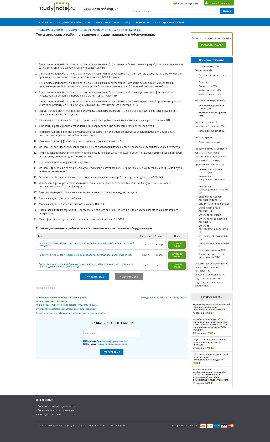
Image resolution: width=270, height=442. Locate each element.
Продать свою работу (72, 22)
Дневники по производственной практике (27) (213, 189)
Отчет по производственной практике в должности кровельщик (66, 309)
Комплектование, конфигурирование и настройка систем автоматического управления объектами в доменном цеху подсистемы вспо (210, 374)
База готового (106, 22)
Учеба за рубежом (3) (210, 90)
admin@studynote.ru (188, 3)
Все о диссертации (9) (206, 122)
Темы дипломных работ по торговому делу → (164, 297)
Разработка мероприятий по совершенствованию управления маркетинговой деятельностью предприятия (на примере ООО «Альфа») (210, 324)
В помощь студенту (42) (207, 66)
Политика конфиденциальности (56, 406)
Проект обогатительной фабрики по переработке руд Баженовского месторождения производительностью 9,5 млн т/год (86, 265)
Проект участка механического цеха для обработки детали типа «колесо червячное (86, 254)
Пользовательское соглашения (112, 344)
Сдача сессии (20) (208, 86)
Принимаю (106, 341)
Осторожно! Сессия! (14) (207, 160)
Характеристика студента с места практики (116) (212, 256)
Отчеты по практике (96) (211, 214)
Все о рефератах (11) (205, 137)
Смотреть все (129, 276)
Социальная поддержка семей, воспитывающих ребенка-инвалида (209, 342)
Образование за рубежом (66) (210, 156)
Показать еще (94, 276)
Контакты (142, 22)
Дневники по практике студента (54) (210, 171)
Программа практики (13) (212, 250)
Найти (227, 11)
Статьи (43, 22)
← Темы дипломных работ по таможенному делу (61, 297)
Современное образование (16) (211, 263)
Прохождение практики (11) (209, 164)
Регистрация (111, 352)
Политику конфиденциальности (112, 341)
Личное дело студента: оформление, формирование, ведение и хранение (71, 313)
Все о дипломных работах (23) (210, 100)
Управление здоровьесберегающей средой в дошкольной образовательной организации (212, 307)
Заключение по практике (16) (214, 203)
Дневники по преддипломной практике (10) (212, 179)
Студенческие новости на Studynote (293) (208, 284)
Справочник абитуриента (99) (210, 274)
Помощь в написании (169, 22)
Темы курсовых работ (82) (212, 130)
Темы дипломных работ (50, 29)
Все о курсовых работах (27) (209, 126)
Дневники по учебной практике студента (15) (210, 198)
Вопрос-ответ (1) (203, 70)
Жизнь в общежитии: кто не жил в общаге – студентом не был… (67, 305)
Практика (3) (205, 82)
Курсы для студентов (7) (207, 152)
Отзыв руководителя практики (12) (209, 209)
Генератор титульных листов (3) (211, 148)
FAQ (127, 22)
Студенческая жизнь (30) (207, 278)
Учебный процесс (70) (210, 94)
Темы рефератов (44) (209, 142)
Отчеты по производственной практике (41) (213, 228)
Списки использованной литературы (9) (207, 269)
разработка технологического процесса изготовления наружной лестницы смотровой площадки (86, 244)
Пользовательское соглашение (56, 410)
